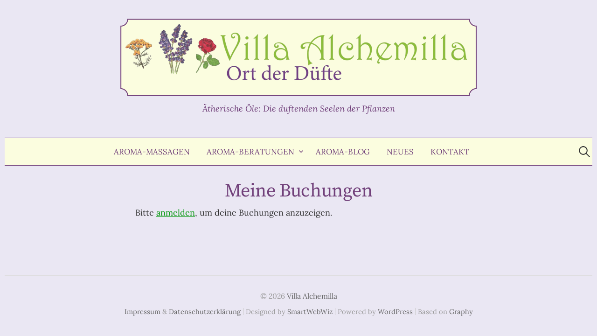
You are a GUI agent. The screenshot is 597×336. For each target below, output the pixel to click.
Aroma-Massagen (152, 152)
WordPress (395, 311)
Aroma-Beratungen (250, 152)
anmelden (175, 212)
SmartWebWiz (310, 311)
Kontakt (449, 152)
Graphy (461, 311)
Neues (400, 152)
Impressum (142, 311)
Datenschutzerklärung (205, 311)
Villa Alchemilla (312, 296)
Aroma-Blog (343, 152)
